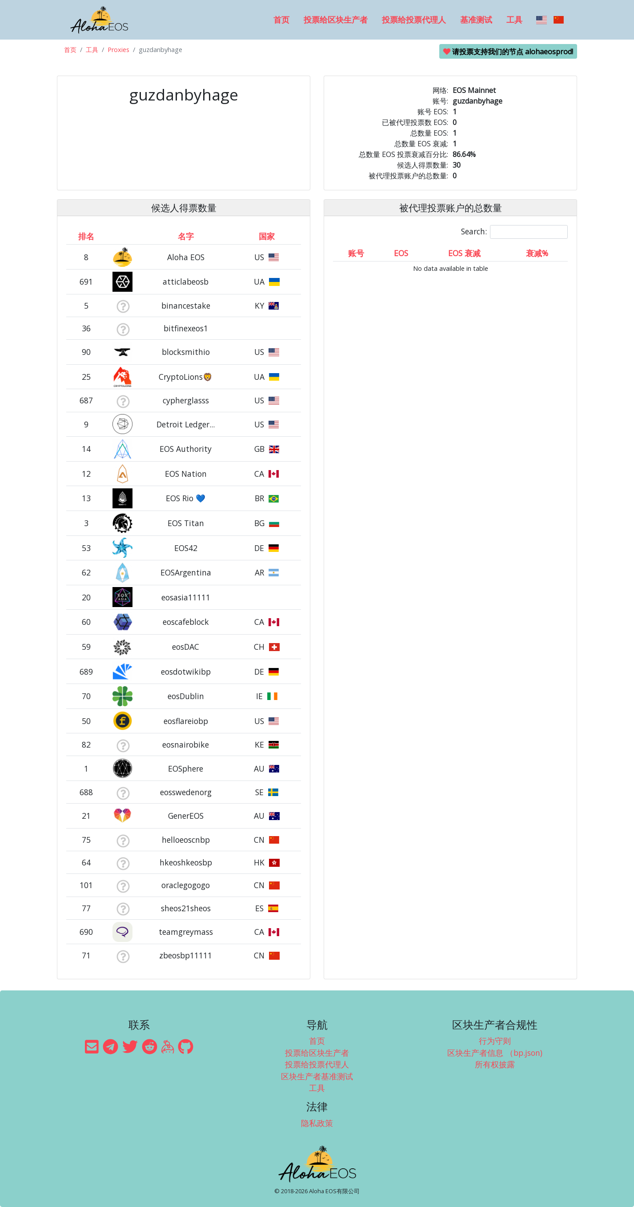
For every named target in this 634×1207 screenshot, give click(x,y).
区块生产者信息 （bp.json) (494, 1052)
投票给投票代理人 (414, 19)
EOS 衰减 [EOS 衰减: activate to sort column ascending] (464, 253)
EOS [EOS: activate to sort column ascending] (401, 253)
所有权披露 (495, 1064)
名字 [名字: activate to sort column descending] (186, 236)
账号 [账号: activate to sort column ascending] (356, 253)
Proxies (118, 49)
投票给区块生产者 (336, 19)
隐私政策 (317, 1123)
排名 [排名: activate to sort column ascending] (86, 236)
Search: (514, 232)
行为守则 (495, 1040)
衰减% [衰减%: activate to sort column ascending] (537, 253)
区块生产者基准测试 (317, 1076)
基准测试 (476, 19)
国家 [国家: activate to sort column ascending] (267, 236)
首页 (281, 19)
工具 (514, 19)
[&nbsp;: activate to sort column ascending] (123, 236)
